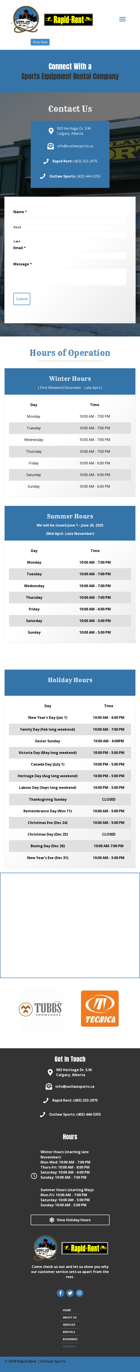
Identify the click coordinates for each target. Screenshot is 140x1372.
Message (22, 264)
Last (17, 241)
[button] (40, 42)
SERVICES (69, 1325)
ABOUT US (69, 1317)
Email (19, 248)
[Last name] (70, 235)
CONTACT (69, 1346)
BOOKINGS (70, 1339)
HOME (67, 1310)
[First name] (70, 221)
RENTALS (69, 1332)
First (17, 227)
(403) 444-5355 (88, 176)
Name (20, 212)
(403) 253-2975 (85, 161)
